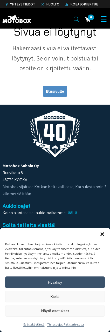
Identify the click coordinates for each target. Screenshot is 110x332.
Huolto (50, 4)
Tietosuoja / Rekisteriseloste (65, 324)
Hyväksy (55, 282)
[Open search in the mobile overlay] (76, 19)
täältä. (72, 212)
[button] (102, 234)
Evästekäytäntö (34, 324)
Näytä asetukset (55, 311)
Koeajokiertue (81, 4)
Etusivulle (55, 91)
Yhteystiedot (20, 4)
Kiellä (55, 296)
